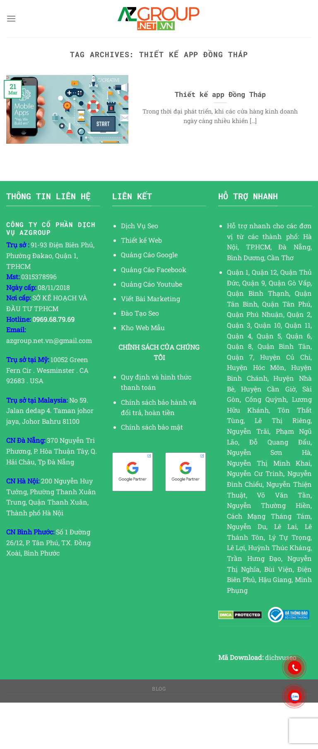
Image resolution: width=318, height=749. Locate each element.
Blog (159, 688)
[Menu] (11, 18)
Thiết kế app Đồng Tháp (220, 94)
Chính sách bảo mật (152, 427)
